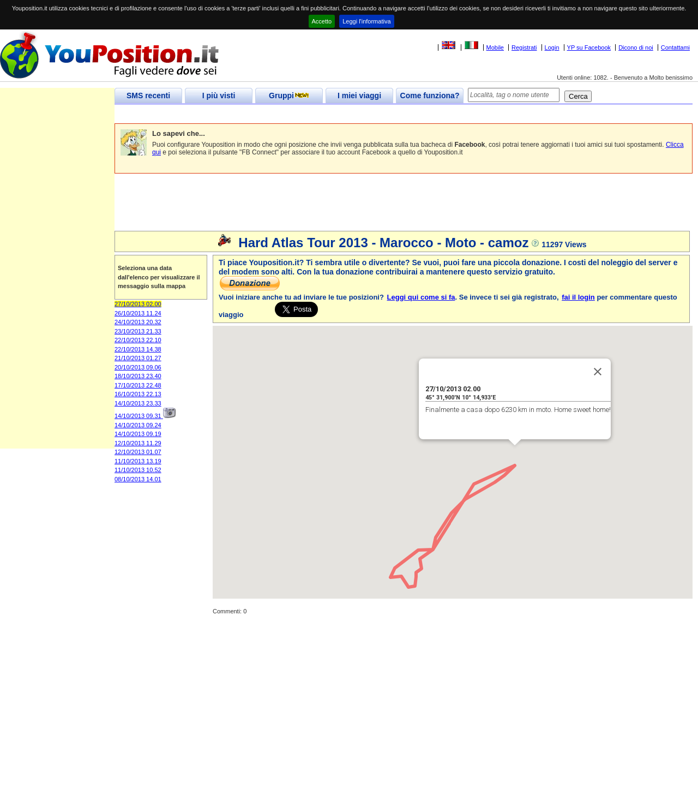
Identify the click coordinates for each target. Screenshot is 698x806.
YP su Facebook (589, 47)
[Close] (598, 372)
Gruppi (289, 95)
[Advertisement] (313, 114)
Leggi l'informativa (366, 21)
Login (552, 47)
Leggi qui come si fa (421, 297)
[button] (474, 474)
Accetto (322, 21)
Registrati (524, 47)
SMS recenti (148, 95)
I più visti (219, 95)
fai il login (578, 297)
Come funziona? (430, 95)
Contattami (675, 47)
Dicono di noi (635, 47)
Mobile (495, 47)
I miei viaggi (359, 95)
